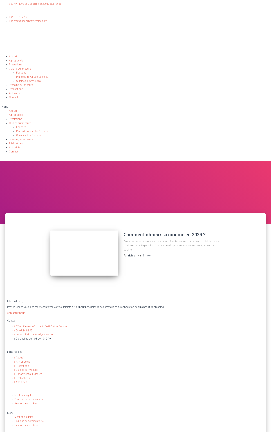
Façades (21, 72)
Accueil (13, 56)
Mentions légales (23, 392)
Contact (13, 97)
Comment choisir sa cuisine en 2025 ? (164, 235)
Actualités (14, 93)
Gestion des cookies (26, 401)
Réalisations (16, 89)
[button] (135, 107)
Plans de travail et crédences (32, 76)
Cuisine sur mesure (20, 68)
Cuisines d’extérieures (28, 80)
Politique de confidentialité (29, 396)
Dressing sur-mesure (21, 84)
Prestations (15, 64)
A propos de (16, 60)
